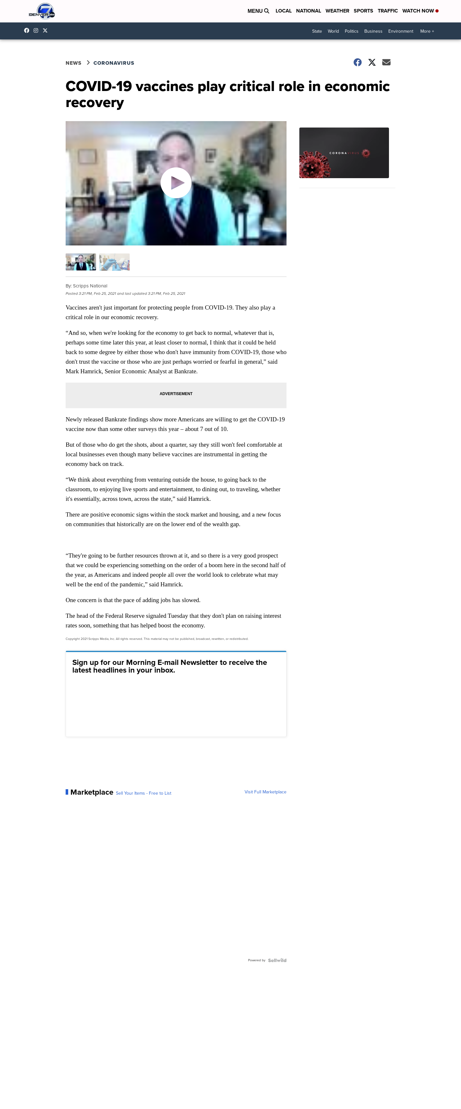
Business (373, 31)
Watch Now (420, 10)
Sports (363, 10)
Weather (337, 10)
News (74, 63)
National (308, 10)
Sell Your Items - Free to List (143, 793)
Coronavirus (113, 63)
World (333, 31)
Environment (400, 31)
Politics (352, 31)
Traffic (388, 10)
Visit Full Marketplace (266, 792)
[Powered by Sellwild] (277, 960)
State (317, 31)
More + (427, 31)
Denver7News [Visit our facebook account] (28, 30)
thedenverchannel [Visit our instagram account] (37, 30)
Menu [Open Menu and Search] (258, 11)
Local (284, 10)
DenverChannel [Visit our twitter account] (47, 30)
